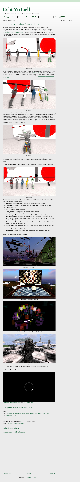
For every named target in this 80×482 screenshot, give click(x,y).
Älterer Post (52, 473)
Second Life (21, 423)
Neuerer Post (7, 473)
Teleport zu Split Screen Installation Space (18, 408)
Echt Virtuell (16, 9)
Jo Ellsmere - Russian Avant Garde (12, 402)
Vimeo (32, 402)
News (11, 423)
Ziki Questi (26, 402)
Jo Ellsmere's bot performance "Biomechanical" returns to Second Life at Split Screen (27, 413)
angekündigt (36, 72)
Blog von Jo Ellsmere (11, 415)
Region (15, 423)
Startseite (29, 473)
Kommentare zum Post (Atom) (32, 477)
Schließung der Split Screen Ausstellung (13, 32)
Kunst (8, 423)
